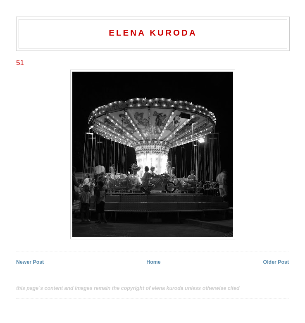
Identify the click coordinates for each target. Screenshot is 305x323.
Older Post (276, 262)
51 (20, 62)
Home (153, 262)
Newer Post (30, 262)
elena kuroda (153, 32)
